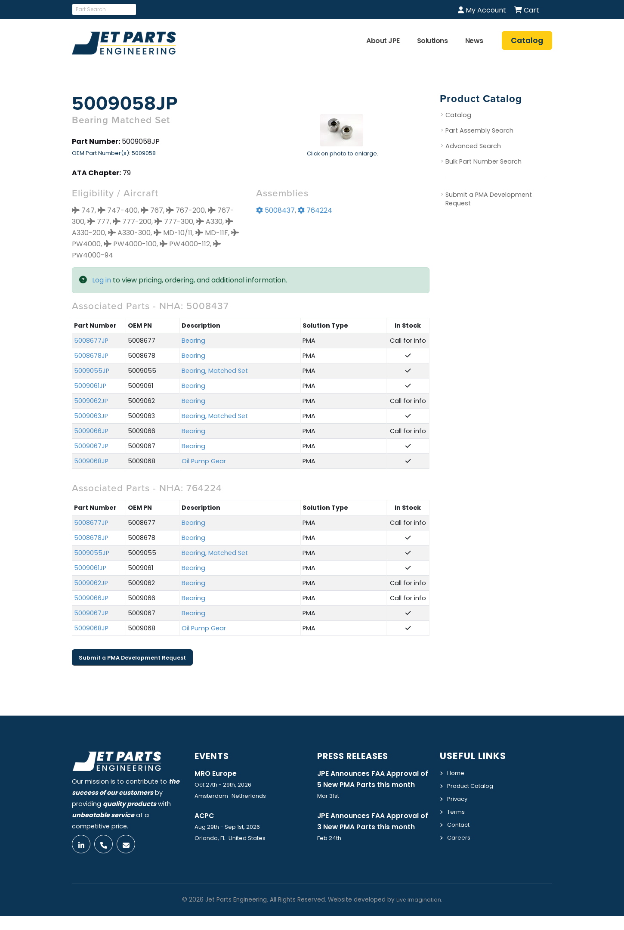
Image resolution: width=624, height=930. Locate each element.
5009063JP (91, 416)
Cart (526, 10)
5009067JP (91, 446)
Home (456, 773)
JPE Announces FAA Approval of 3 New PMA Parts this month (372, 839)
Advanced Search (473, 146)
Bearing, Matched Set (215, 370)
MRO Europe (217, 773)
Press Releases (357, 756)
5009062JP (91, 401)
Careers (459, 835)
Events (214, 756)
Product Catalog (473, 785)
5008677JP (91, 340)
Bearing (193, 340)
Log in (101, 280)
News (474, 41)
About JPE (383, 41)
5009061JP (90, 385)
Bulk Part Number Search (483, 161)
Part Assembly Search (479, 130)
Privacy (458, 798)
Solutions (432, 41)
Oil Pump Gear (204, 461)
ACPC (205, 816)
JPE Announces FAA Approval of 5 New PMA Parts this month (372, 785)
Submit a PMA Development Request (132, 657)
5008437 (275, 210)
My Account (482, 10)
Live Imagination (418, 914)
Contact (460, 822)
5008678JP (91, 355)
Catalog (458, 115)
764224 (315, 210)
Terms (457, 810)
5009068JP (91, 461)
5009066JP (91, 431)
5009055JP (91, 370)
